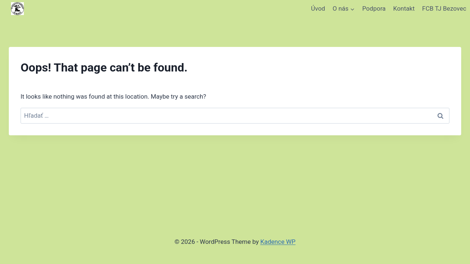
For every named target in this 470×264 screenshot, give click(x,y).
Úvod (318, 8)
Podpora (374, 8)
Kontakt (404, 8)
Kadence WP (278, 241)
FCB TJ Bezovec (444, 8)
